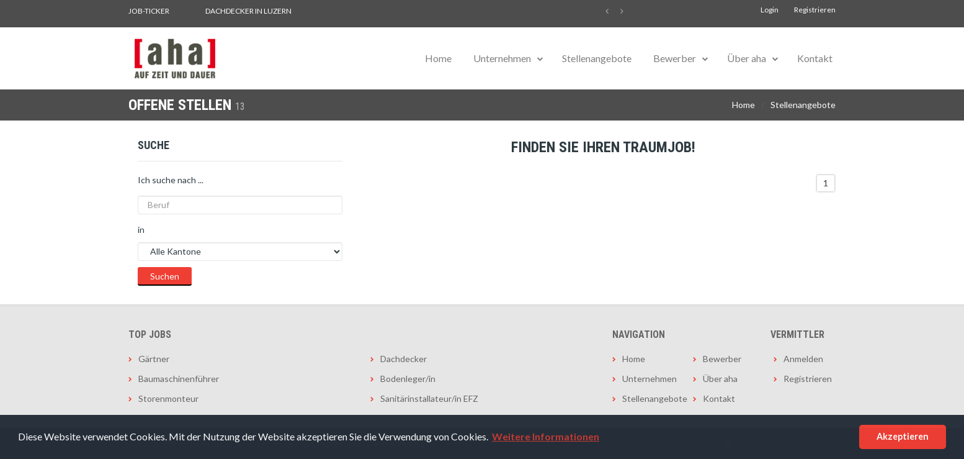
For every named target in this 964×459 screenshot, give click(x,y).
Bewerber (674, 58)
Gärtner (153, 358)
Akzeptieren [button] (903, 436)
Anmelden (803, 358)
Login (770, 9)
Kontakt (814, 58)
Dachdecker (403, 358)
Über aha (746, 58)
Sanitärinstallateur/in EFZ (429, 398)
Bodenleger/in (407, 378)
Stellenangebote (597, 58)
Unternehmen (502, 58)
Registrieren (815, 9)
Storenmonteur (168, 398)
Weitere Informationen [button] (545, 436)
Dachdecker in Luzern (248, 11)
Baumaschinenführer (178, 378)
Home (438, 58)
